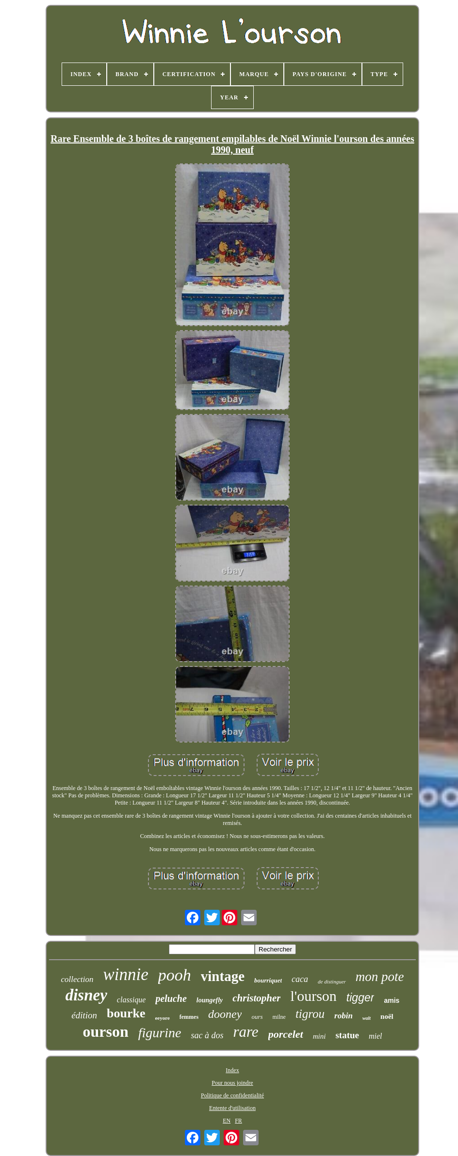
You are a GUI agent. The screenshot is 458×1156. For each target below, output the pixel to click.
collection (77, 979)
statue (347, 1035)
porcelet (285, 1034)
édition (84, 1015)
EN (226, 1120)
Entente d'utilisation (232, 1108)
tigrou (310, 1013)
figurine (159, 1032)
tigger (360, 997)
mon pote (380, 976)
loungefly (209, 1000)
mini (319, 1036)
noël (386, 1016)
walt (366, 1018)
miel (375, 1036)
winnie (125, 974)
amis (391, 1000)
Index (232, 1070)
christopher (256, 998)
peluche (170, 998)
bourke (126, 1013)
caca (300, 979)
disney (86, 995)
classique (131, 1000)
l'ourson (313, 996)
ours (256, 1016)
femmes (189, 1016)
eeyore (162, 1018)
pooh (174, 975)
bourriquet (268, 980)
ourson (105, 1031)
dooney (225, 1014)
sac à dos (207, 1035)
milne (279, 1016)
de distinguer (332, 981)
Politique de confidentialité (232, 1095)
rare (245, 1031)
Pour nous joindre (232, 1082)
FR (238, 1120)
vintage (223, 976)
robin (343, 1015)
